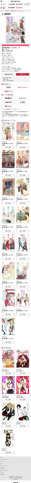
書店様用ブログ (12, 476)
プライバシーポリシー (12, 477)
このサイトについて (18, 476)
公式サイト (23, 74)
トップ (2, 10)
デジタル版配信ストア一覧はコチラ (11, 109)
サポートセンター (19, 477)
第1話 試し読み (9, 74)
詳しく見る (8, 147)
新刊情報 (7, 10)
